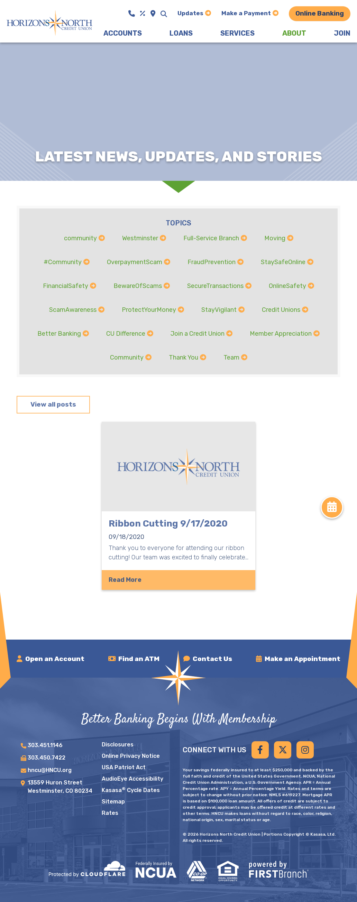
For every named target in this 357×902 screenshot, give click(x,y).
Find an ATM (138, 659)
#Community (63, 262)
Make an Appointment (302, 659)
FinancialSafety (65, 285)
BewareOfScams (137, 285)
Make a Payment (246, 13)
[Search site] (164, 13)
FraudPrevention (211, 262)
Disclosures (118, 744)
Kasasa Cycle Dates (131, 790)
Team (231, 357)
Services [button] (237, 33)
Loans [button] (181, 33)
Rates (110, 813)
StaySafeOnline (283, 262)
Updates (190, 13)
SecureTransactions (215, 285)
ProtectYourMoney (149, 309)
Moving (274, 238)
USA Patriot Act (124, 767)
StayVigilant (219, 309)
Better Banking (59, 333)
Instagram (305, 750)
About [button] (294, 33)
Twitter (282, 750)
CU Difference (125, 333)
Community (127, 357)
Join (342, 33)
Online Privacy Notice (131, 756)
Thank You (183, 357)
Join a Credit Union (198, 333)
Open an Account (54, 659)
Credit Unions (281, 309)
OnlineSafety (287, 285)
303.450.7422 (46, 757)
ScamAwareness (73, 309)
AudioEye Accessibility (132, 778)
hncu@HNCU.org (50, 770)
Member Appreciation (281, 333)
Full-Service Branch (211, 238)
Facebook (260, 750)
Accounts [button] (122, 33)
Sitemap (113, 801)
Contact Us (212, 659)
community (80, 238)
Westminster (140, 238)
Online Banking (319, 13)
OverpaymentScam (134, 262)
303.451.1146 (45, 745)
